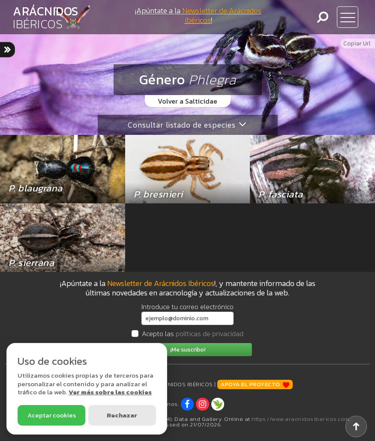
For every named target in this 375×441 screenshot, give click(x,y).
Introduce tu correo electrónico (187, 306)
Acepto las (192, 333)
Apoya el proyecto (255, 384)
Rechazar (122, 415)
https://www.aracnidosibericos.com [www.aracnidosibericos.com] (300, 419)
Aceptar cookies (51, 415)
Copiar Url (357, 43)
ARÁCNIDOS (45, 17)
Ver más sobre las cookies (110, 392)
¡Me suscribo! (187, 349)
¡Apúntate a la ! (198, 15)
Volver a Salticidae (187, 101)
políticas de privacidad (209, 333)
